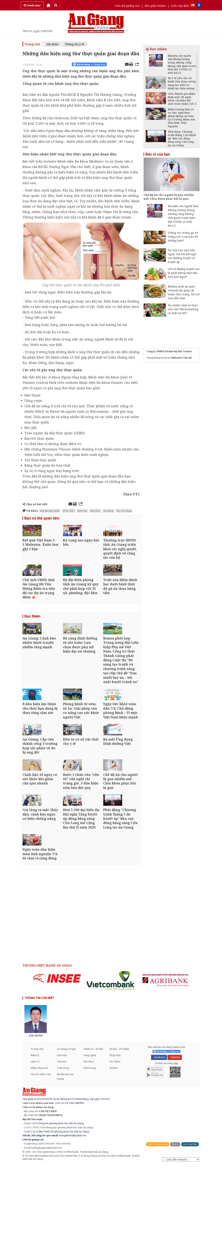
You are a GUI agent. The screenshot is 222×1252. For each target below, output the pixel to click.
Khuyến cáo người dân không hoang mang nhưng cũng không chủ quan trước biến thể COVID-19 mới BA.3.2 (183, 215)
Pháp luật (115, 1142)
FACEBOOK (159, 1144)
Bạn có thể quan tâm (41, 519)
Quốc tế (35, 1148)
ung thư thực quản (50, 510)
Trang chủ (32, 44)
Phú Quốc (95, 510)
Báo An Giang (123, 510)
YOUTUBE (174, 1144)
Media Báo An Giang (65, 1163)
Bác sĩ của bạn (157, 154)
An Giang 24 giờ (66, 1135)
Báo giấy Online (155, 5)
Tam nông (63, 1154)
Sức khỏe (52, 44)
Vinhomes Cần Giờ (181, 357)
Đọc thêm (32, 639)
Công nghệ (89, 1142)
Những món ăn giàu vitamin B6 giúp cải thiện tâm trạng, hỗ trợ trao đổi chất (183, 292)
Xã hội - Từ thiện (119, 1135)
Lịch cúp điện (180, 5)
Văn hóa (61, 1148)
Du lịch (113, 1154)
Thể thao (88, 1148)
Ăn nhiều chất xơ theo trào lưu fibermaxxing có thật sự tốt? (183, 309)
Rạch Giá (82, 510)
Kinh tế (35, 1142)
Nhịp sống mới (39, 1154)
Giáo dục (62, 1142)
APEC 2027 (68, 510)
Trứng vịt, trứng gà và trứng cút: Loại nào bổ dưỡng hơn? (183, 236)
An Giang (108, 510)
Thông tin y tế (74, 44)
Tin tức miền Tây (41, 1161)
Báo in (175, 1230)
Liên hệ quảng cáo (127, 5)
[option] (57, 1065)
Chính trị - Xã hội (93, 1135)
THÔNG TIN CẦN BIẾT (39, 1084)
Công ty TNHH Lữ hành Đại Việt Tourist (169, 351)
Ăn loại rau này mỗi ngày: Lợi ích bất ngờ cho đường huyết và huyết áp (182, 256)
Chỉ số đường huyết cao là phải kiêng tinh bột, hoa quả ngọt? (183, 273)
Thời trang (89, 1154)
